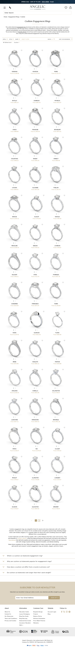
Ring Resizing (23, 618)
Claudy (57, 449)
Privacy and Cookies (10, 620)
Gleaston (35, 507)
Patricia (57, 101)
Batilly (14, 101)
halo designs (12, 540)
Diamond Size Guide (25, 620)
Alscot (36, 217)
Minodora (35, 420)
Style (10, 39)
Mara (14, 333)
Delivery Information (39, 618)
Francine (35, 129)
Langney (57, 478)
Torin (56, 304)
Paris (56, 71)
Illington (35, 478)
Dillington (56, 391)
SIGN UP (55, 597)
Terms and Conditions (11, 618)
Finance (35, 614)
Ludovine (14, 420)
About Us (7, 612)
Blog (49, 614)
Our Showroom (9, 616)
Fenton (57, 362)
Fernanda (35, 304)
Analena (14, 391)
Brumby (56, 507)
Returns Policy (37, 616)
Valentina (14, 159)
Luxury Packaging (24, 614)
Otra (35, 275)
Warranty (36, 623)
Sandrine (14, 304)
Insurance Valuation (25, 623)
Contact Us (8, 614)
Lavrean (57, 246)
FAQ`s (21, 625)
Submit (70, 13)
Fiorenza (56, 275)
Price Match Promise (39, 620)
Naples (57, 217)
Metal (4, 39)
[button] (14, 69)
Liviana (14, 188)
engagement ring (21, 27)
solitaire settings (22, 538)
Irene (14, 362)
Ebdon (35, 246)
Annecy (56, 159)
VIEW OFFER (45, 2)
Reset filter (25, 39)
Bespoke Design (38, 612)
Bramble (56, 420)
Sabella (35, 391)
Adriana (14, 71)
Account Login (52, 612)
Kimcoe (14, 217)
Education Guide (24, 612)
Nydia (14, 449)
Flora (57, 333)
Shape (17, 39)
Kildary (14, 275)
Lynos (15, 129)
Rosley (14, 478)
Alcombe (35, 188)
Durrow (37, 101)
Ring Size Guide (23, 616)
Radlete (35, 362)
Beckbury (57, 129)
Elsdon (14, 507)
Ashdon (35, 71)
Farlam (56, 188)
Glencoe (36, 333)
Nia (37, 449)
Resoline (14, 246)
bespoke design (22, 32)
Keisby (35, 159)
